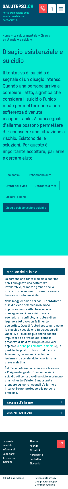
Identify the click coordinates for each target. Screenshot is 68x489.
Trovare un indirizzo (9, 460)
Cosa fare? (9, 454)
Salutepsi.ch (17, 477)
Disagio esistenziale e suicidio (26, 207)
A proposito (36, 454)
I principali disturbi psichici (36, 346)
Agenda (34, 446)
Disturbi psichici (16, 196)
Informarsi (9, 449)
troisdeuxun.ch (50, 484)
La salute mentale (25, 35)
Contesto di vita (46, 185)
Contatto (35, 459)
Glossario (35, 463)
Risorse (34, 441)
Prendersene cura (39, 175)
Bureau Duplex (50, 481)
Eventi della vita (16, 185)
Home (6, 35)
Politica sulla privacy (45, 477)
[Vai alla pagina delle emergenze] (43, 8)
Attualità (35, 450)
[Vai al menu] (61, 8)
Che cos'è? (13, 175)
